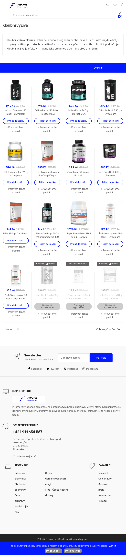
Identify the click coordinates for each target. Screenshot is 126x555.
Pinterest (71, 368)
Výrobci (102, 500)
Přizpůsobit (53, 550)
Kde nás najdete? (24, 456)
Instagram (90, 368)
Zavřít (112, 546)
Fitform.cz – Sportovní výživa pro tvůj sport (67, 539)
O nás (48, 473)
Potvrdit (101, 357)
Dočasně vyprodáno (47, 306)
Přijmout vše (72, 550)
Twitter (53, 368)
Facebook (35, 368)
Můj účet (103, 473)
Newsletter (104, 495)
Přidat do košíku (15, 120)
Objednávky (105, 478)
